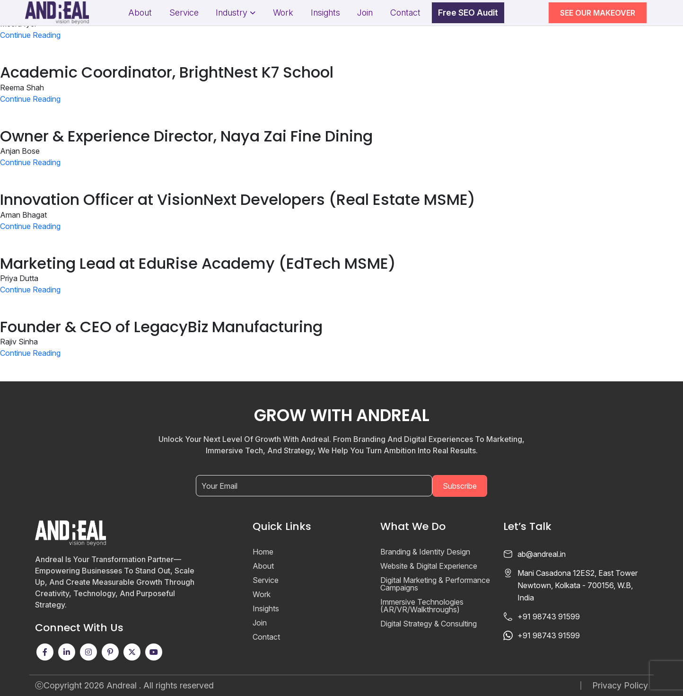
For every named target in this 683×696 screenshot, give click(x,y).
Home (263, 551)
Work (283, 13)
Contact (405, 13)
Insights (325, 13)
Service (184, 13)
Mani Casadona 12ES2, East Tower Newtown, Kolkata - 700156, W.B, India (577, 585)
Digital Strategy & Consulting (428, 623)
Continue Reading (30, 35)
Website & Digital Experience (428, 566)
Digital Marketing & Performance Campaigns (435, 583)
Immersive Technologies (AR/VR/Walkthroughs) (422, 605)
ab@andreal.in (541, 554)
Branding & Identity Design (425, 551)
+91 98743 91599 (548, 616)
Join (365, 13)
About (140, 13)
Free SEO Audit (468, 13)
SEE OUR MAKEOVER (597, 13)
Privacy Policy (620, 685)
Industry (231, 13)
